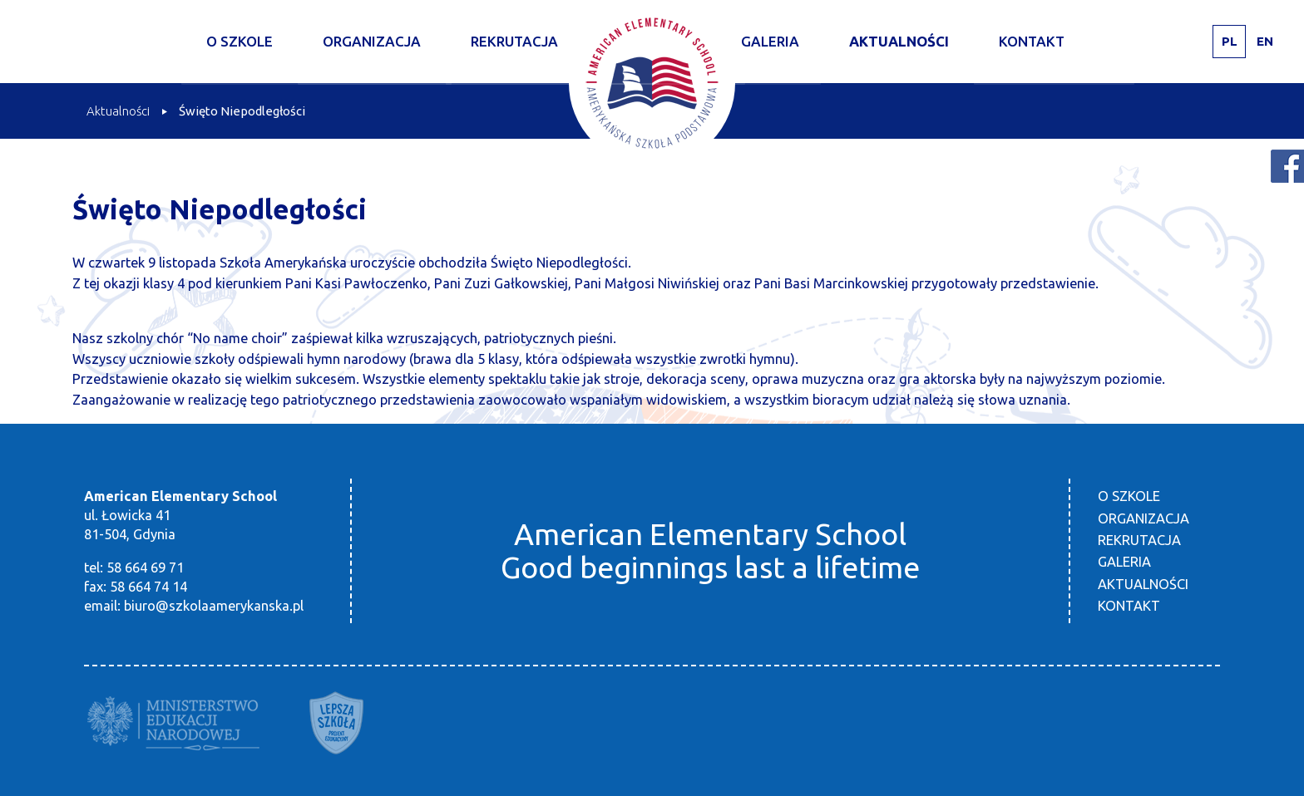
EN (1265, 41)
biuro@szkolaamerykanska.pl (214, 605)
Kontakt (1031, 41)
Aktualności (899, 41)
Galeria (770, 41)
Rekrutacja (514, 41)
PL (1229, 41)
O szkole (239, 41)
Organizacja (372, 41)
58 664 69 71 (145, 567)
